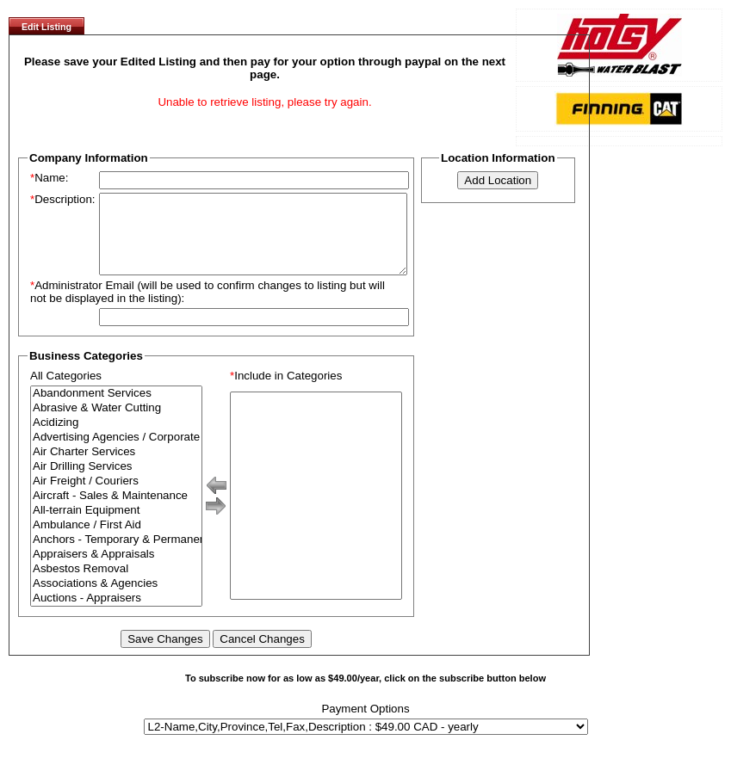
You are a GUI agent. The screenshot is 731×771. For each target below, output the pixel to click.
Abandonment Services (116, 409)
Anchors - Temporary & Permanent (116, 555)
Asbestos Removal (116, 584)
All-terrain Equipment (116, 526)
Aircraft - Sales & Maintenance (116, 511)
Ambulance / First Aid (116, 541)
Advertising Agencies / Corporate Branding (116, 453)
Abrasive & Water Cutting (116, 423)
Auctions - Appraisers (116, 614)
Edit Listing (46, 27)
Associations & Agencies (116, 599)
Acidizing (116, 438)
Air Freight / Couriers (116, 497)
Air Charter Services (116, 467)
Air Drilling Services (116, 482)
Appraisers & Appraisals (116, 570)
